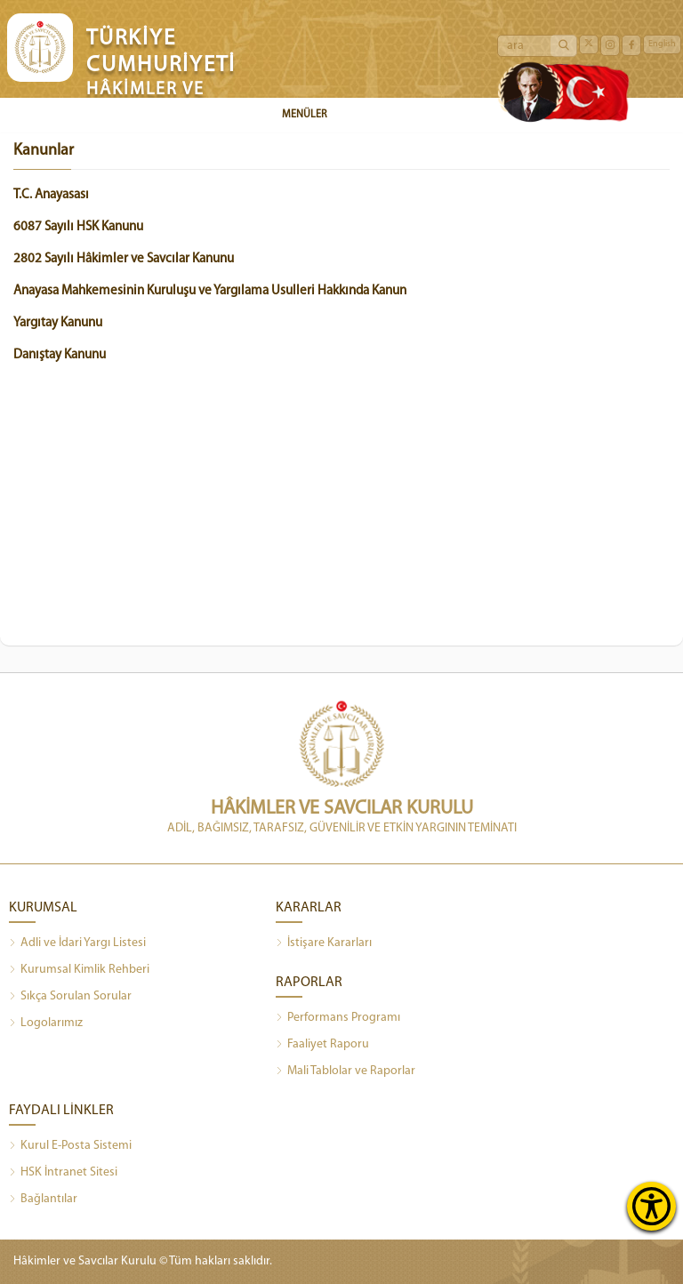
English (662, 44)
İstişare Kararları (324, 943)
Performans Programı (338, 1018)
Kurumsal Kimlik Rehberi (79, 970)
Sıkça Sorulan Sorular (70, 996)
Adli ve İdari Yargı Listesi (77, 943)
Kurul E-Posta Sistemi (70, 1146)
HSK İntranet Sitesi (63, 1173)
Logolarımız (46, 1023)
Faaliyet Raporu (322, 1044)
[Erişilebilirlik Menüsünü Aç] (651, 1206)
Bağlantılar (43, 1199)
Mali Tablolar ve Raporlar (345, 1071)
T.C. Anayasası (51, 195)
